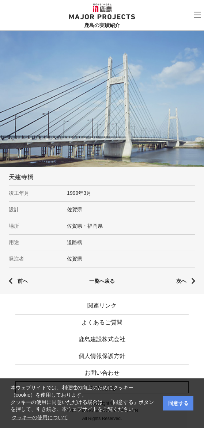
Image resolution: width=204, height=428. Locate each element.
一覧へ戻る (102, 281)
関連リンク (102, 305)
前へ (23, 281)
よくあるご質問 (102, 322)
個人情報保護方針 (102, 356)
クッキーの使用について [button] (40, 417)
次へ (181, 281)
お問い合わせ (102, 373)
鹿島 (102, 7)
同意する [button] (178, 403)
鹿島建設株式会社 (102, 339)
